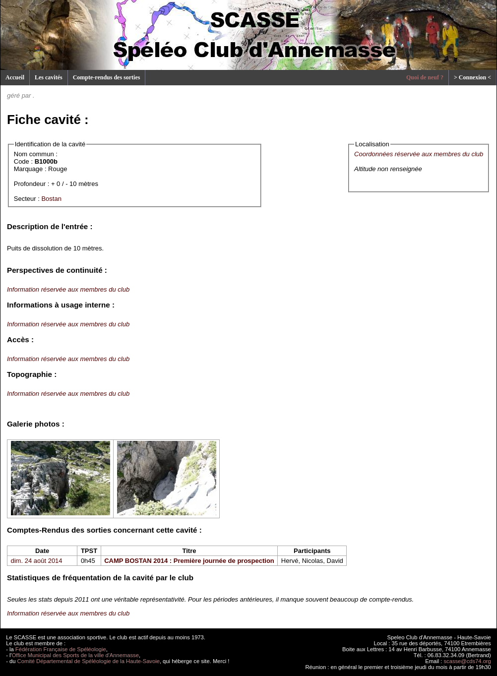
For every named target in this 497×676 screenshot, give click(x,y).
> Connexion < (472, 77)
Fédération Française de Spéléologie (60, 649)
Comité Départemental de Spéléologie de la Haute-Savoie (88, 661)
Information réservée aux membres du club (68, 289)
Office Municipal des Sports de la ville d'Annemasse (75, 655)
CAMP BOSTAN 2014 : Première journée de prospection (189, 560)
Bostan (51, 198)
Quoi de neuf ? (424, 77)
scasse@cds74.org (467, 661)
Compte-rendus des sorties (106, 77)
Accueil (14, 77)
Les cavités (48, 77)
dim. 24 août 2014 (36, 560)
